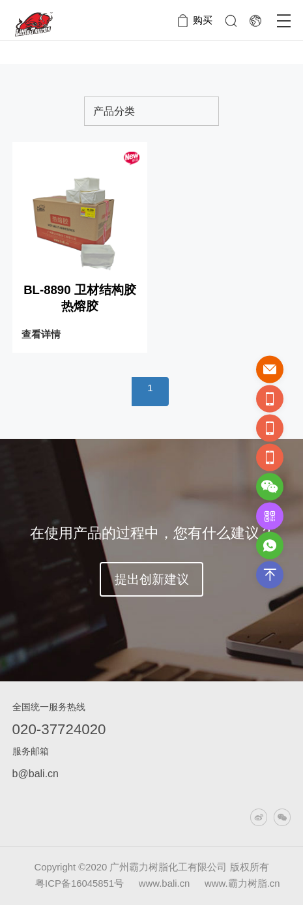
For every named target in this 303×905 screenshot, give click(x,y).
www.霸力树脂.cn (242, 883)
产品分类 (114, 111)
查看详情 (41, 334)
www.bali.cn (166, 883)
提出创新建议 (152, 579)
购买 (202, 20)
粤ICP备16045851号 (79, 883)
